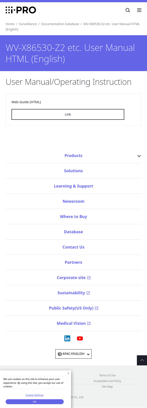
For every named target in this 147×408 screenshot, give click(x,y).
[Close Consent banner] (68, 373)
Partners (73, 262)
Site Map (107, 386)
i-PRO (21, 10)
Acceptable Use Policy (107, 381)
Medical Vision (71, 323)
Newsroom (73, 201)
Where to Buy (73, 216)
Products (73, 155)
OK (34, 401)
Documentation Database (60, 24)
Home (10, 24)
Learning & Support (73, 186)
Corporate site (71, 277)
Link (68, 114)
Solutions (73, 170)
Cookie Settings (35, 395)
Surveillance (28, 24)
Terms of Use (107, 375)
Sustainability (71, 292)
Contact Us (74, 247)
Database (73, 231)
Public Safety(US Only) (71, 308)
